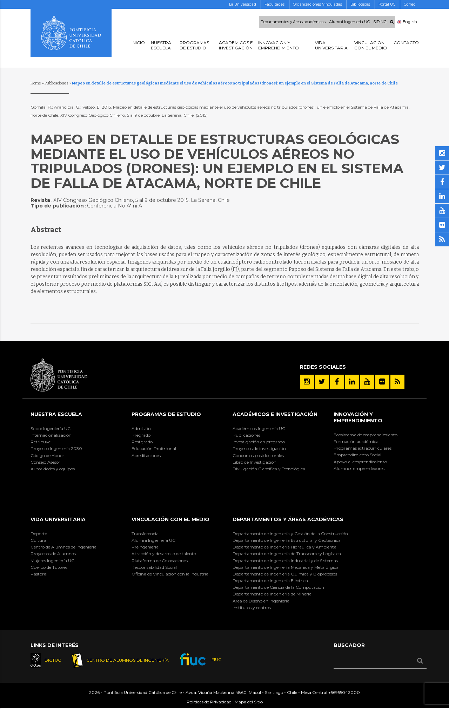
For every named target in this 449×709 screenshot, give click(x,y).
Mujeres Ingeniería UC (52, 560)
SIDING (380, 22)
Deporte (39, 533)
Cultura (38, 540)
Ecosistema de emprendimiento (365, 434)
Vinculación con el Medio (170, 519)
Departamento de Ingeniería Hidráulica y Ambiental (285, 547)
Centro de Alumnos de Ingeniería (63, 547)
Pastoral (39, 574)
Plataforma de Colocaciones (160, 560)
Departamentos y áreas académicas (293, 22)
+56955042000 (344, 692)
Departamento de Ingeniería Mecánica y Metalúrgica (286, 567)
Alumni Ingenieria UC (349, 22)
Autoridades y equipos (53, 468)
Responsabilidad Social (154, 567)
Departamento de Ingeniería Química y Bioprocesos (285, 574)
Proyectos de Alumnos (53, 553)
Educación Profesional (154, 448)
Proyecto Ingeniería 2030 (56, 448)
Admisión (141, 428)
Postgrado (142, 441)
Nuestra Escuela (56, 414)
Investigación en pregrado (259, 441)
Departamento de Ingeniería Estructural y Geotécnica (287, 540)
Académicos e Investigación (275, 414)
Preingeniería (145, 547)
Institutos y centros (252, 607)
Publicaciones (56, 83)
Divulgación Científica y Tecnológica (269, 468)
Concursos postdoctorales (258, 455)
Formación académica (356, 441)
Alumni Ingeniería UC (153, 540)
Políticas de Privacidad (209, 702)
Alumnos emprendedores (359, 468)
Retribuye (41, 441)
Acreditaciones (146, 455)
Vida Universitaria (58, 519)
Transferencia (145, 533)
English (407, 22)
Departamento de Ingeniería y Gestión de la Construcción (290, 533)
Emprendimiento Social (357, 454)
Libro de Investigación (254, 462)
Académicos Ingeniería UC (259, 428)
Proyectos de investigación (259, 448)
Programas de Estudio (166, 414)
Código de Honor (47, 455)
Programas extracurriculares (362, 448)
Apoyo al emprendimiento (360, 461)
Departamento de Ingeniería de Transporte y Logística (287, 553)
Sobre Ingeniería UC (51, 428)
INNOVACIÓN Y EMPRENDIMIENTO (358, 417)
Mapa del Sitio (249, 702)
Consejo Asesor (45, 462)
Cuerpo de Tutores (49, 567)
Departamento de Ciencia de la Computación (278, 587)
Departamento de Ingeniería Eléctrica (270, 580)
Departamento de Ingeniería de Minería (272, 593)
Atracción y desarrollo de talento (164, 553)
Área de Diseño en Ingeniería (261, 601)
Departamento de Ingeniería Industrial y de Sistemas (285, 560)
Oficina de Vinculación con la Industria (170, 574)
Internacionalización (51, 435)
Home (36, 83)
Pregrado (141, 435)
